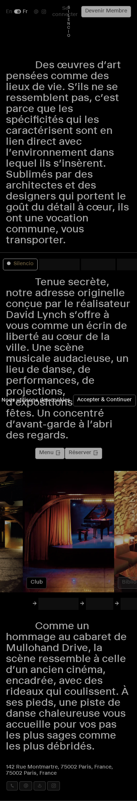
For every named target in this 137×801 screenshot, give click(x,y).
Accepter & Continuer (104, 400)
